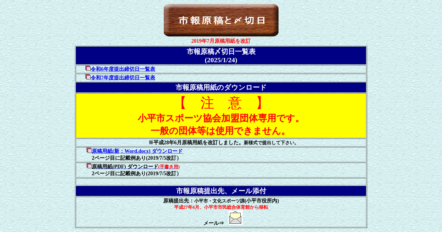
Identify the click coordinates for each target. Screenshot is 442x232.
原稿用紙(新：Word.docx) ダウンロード (137, 151)
